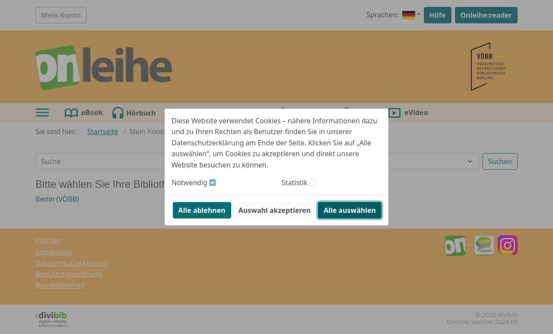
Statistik (295, 182)
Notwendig (189, 182)
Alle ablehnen (202, 210)
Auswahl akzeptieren (274, 210)
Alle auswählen (350, 210)
